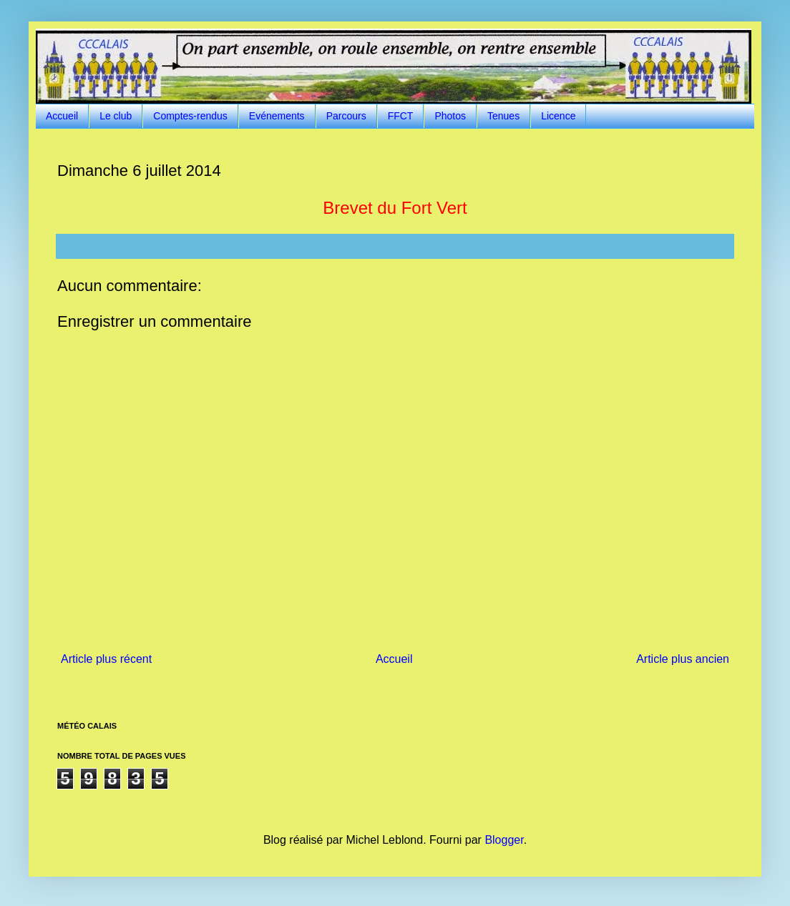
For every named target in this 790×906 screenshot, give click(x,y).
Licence (558, 116)
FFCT (401, 116)
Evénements (277, 116)
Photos (450, 116)
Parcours (346, 116)
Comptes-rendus (190, 116)
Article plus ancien (682, 659)
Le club (115, 116)
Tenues (503, 116)
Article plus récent (106, 659)
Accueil (62, 116)
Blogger (503, 840)
